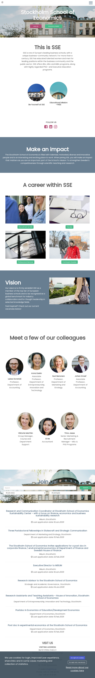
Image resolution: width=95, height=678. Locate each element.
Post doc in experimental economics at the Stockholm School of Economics (47, 625)
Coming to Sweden (69, 262)
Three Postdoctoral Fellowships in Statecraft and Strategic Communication (47, 530)
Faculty (69, 227)
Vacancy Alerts (53, 26)
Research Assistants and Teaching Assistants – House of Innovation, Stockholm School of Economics (47, 596)
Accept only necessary (77, 662)
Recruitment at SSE (25, 227)
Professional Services (25, 262)
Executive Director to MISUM (47, 565)
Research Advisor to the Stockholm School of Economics (47, 580)
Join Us (35, 26)
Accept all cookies (77, 658)
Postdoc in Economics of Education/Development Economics (47, 610)
